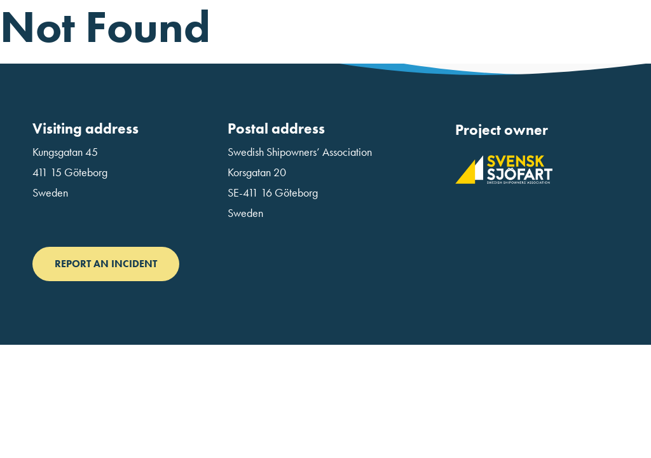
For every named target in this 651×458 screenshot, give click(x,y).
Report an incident (106, 263)
